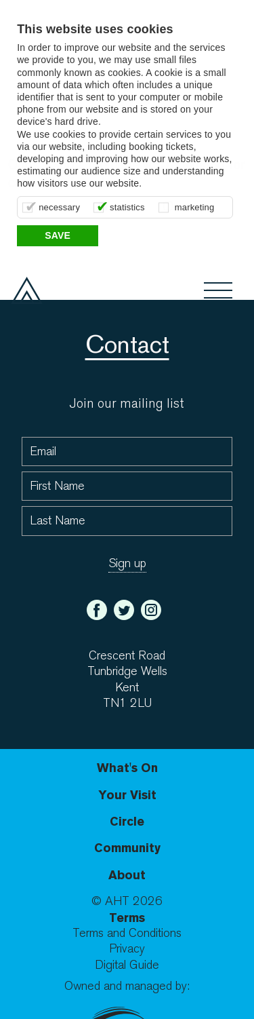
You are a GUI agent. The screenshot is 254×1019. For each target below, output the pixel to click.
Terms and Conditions (127, 933)
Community (127, 848)
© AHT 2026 (127, 901)
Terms (127, 917)
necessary (59, 207)
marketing (195, 207)
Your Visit (127, 795)
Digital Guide (127, 965)
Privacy (127, 949)
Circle (127, 821)
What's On (127, 768)
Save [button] (57, 235)
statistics (127, 207)
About (127, 875)
